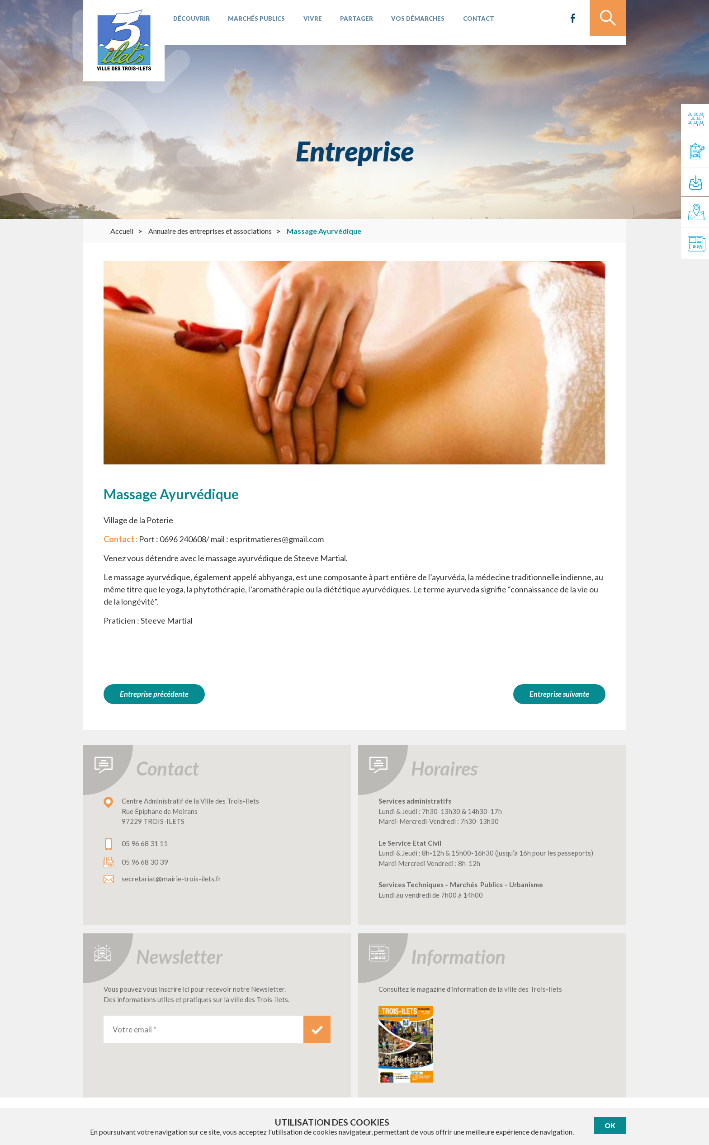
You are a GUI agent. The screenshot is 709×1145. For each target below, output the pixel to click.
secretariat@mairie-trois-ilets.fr (171, 875)
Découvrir (189, 22)
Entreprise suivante (558, 694)
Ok (610, 1125)
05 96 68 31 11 (145, 840)
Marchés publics (251, 22)
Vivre (304, 22)
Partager (344, 22)
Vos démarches (403, 22)
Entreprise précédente (154, 694)
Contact (460, 22)
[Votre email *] (203, 1026)
